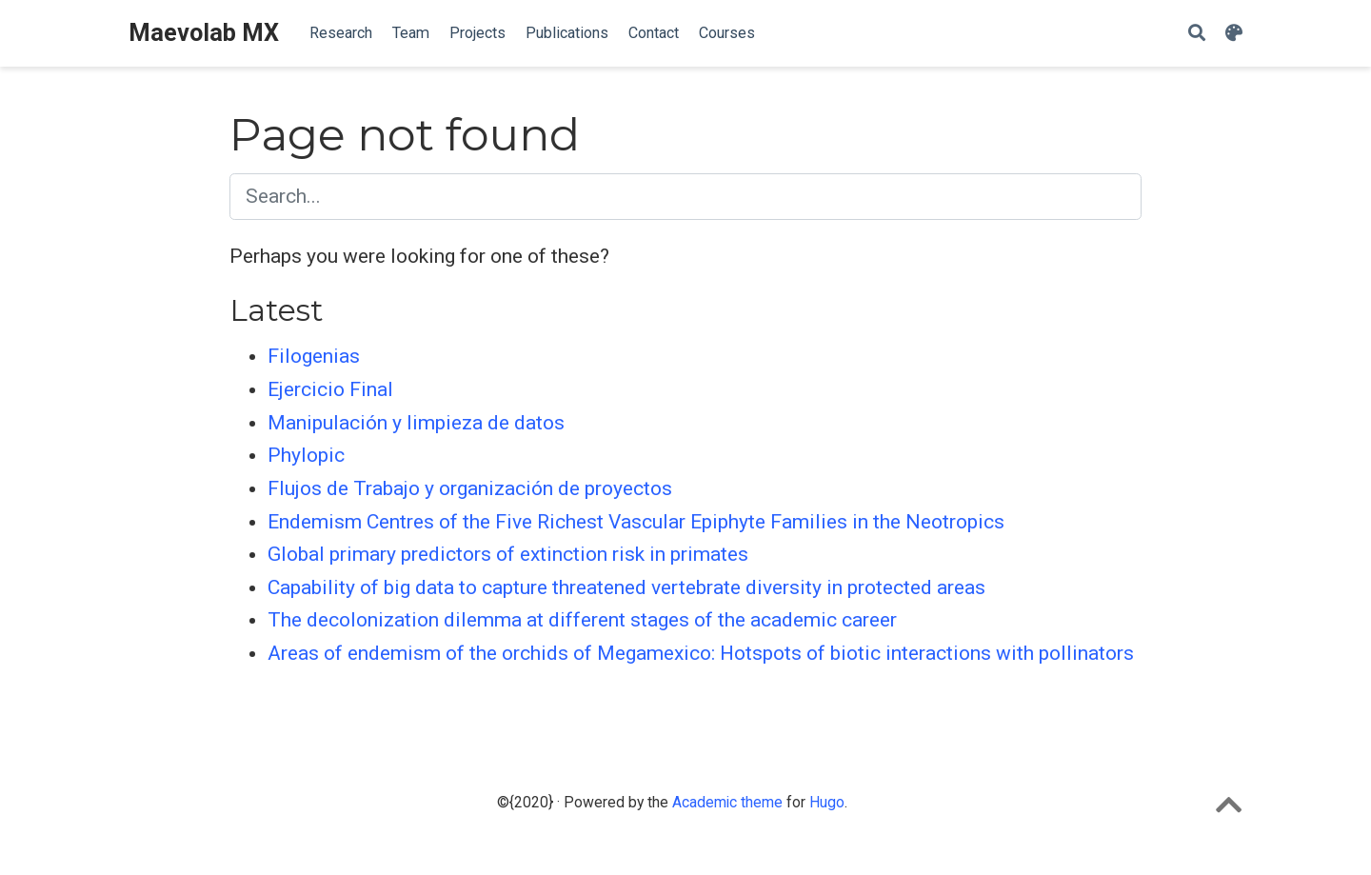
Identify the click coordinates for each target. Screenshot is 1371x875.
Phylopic (306, 455)
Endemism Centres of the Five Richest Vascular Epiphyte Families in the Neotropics (636, 521)
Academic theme (727, 802)
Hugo (826, 802)
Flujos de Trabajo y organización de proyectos (470, 488)
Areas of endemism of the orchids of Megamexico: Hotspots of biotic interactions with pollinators (701, 653)
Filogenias (314, 356)
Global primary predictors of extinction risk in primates (508, 554)
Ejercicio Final (330, 389)
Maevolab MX (204, 33)
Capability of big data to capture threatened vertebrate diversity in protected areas (626, 587)
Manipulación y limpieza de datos (416, 422)
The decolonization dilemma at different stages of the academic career (582, 619)
